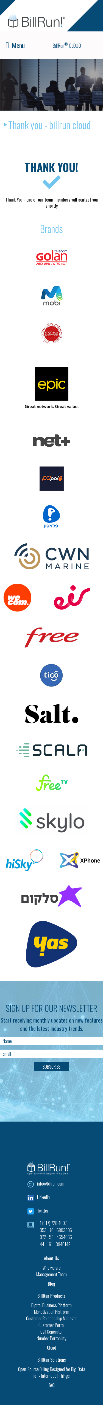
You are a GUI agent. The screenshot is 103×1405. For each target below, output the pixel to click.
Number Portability (51, 1338)
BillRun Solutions (51, 1359)
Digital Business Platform (51, 1305)
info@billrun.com (50, 1183)
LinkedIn (43, 1197)
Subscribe (51, 1066)
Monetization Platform (51, 1312)
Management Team (51, 1274)
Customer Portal (51, 1325)
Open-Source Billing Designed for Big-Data (51, 1369)
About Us (51, 1258)
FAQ (52, 1385)
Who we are (52, 1267)
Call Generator (51, 1331)
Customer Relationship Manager (51, 1318)
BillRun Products (51, 1296)
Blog (51, 1283)
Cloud (51, 1347)
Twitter (42, 1210)
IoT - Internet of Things (52, 1375)
